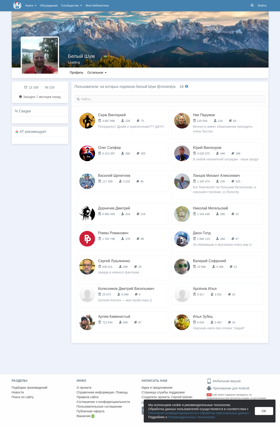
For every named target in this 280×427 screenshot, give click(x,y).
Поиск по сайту (23, 397)
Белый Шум (81, 56)
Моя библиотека (97, 5)
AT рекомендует (33, 132)
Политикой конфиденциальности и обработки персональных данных (198, 413)
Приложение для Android (228, 388)
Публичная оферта (91, 411)
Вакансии (85, 416)
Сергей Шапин (181, 397)
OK (264, 411)
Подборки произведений (30, 387)
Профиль (76, 72)
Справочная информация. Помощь (102, 392)
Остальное (97, 72)
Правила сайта (87, 397)
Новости (18, 392)
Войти (262, 5)
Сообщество (71, 5)
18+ (209, 394)
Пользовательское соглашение (99, 406)
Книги (30, 5)
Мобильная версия (224, 381)
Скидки (25, 111)
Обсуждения (49, 5)
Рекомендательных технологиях (191, 417)
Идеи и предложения (157, 387)
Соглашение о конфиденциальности (103, 402)
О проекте (84, 387)
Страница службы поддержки (163, 392)
